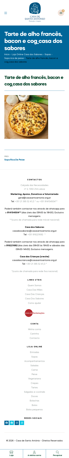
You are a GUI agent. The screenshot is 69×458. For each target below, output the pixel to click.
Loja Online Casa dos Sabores (27, 55)
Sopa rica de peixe (14, 58)
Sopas (48, 55)
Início (7, 55)
